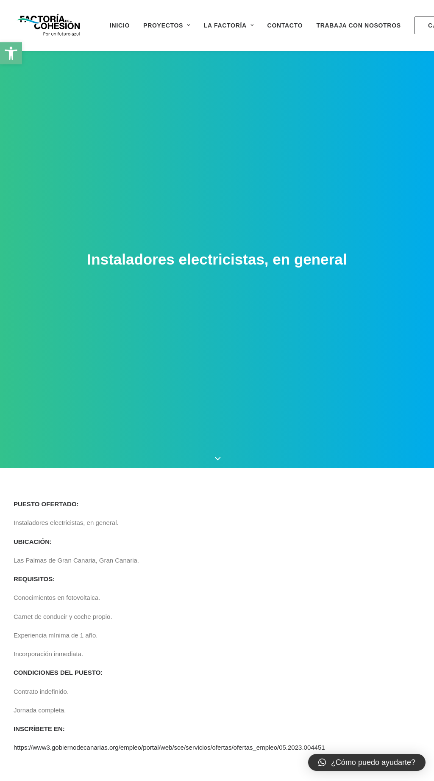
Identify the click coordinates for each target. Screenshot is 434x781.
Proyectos (166, 25)
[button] (11, 53)
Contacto (285, 25)
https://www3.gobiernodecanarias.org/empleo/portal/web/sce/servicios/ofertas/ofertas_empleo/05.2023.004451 (169, 700)
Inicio (120, 25)
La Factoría (229, 25)
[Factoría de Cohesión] (48, 25)
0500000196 (161, 738)
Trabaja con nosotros (358, 25)
